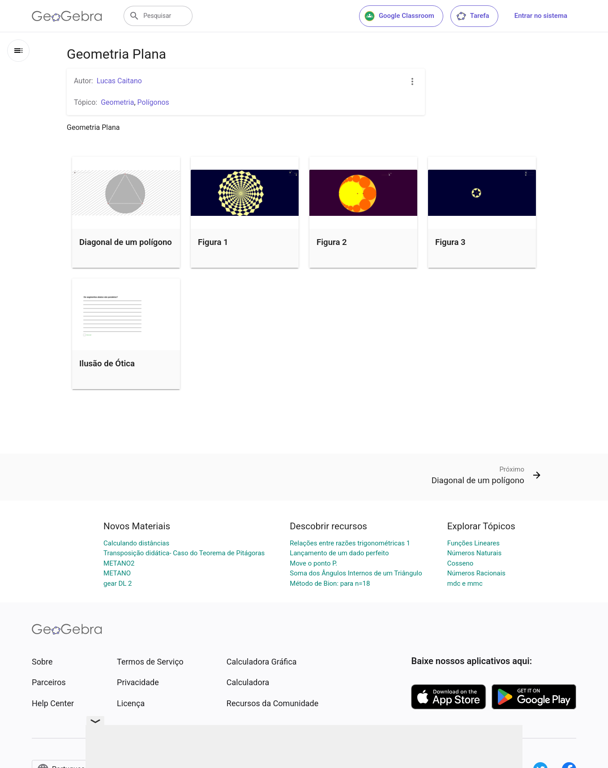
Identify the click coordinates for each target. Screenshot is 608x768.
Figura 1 (213, 242)
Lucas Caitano (119, 81)
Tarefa (472, 16)
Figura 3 (450, 242)
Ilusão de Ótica (107, 364)
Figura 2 (332, 242)
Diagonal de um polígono (125, 242)
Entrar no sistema (540, 16)
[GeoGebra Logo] (67, 16)
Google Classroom (399, 16)
